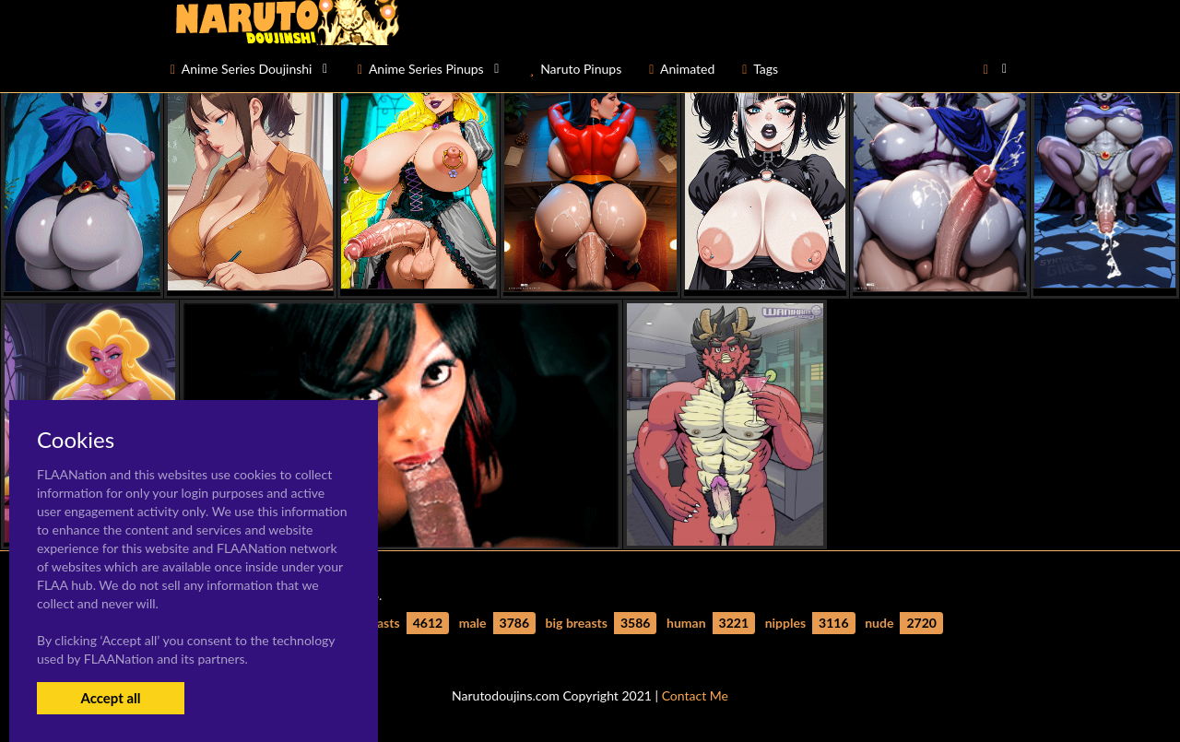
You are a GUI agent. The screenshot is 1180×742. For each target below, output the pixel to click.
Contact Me (695, 695)
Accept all (110, 697)
